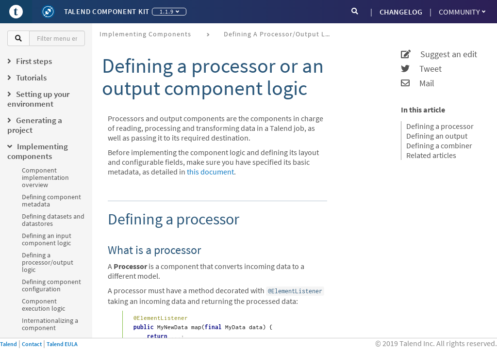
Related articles (431, 155)
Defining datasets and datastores (53, 220)
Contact (32, 344)
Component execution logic (43, 305)
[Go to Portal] (16, 11)
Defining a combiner (439, 145)
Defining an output (436, 136)
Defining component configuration (51, 285)
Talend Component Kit (106, 11)
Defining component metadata (51, 200)
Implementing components (145, 34)
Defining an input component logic (46, 239)
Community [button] (462, 11)
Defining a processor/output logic (47, 262)
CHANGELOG (401, 11)
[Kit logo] (48, 11)
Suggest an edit (439, 54)
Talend (8, 344)
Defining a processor (440, 126)
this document (210, 171)
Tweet (421, 69)
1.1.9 (169, 11)
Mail (417, 83)
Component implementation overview (45, 177)
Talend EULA (62, 344)
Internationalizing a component (50, 324)
